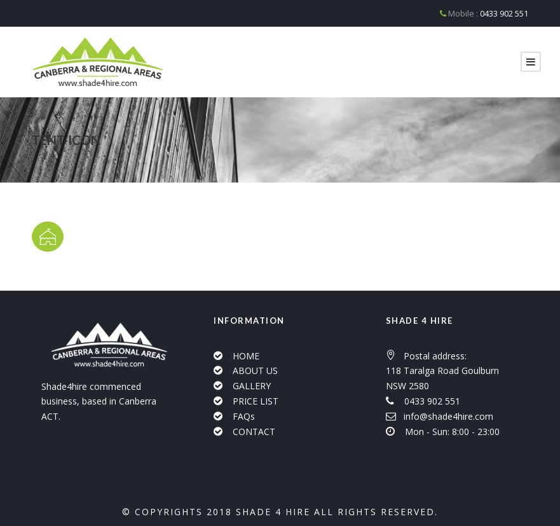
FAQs (244, 416)
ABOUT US (255, 370)
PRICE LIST (255, 401)
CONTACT (254, 432)
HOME (246, 356)
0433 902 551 (504, 13)
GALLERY (252, 386)
